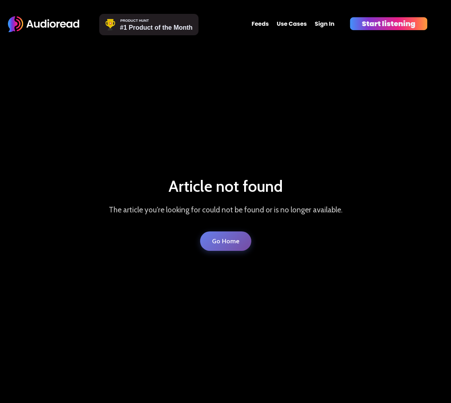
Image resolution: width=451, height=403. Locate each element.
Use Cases (292, 23)
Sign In (325, 23)
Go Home (225, 241)
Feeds (260, 23)
